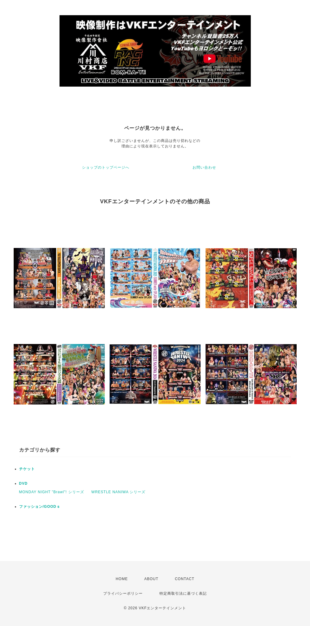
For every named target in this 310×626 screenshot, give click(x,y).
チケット (27, 469)
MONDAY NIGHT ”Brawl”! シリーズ (51, 492)
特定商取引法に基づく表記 (183, 593)
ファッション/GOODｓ (39, 506)
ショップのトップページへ (105, 167)
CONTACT (184, 579)
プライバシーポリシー (123, 593)
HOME (122, 579)
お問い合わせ (204, 167)
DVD (23, 483)
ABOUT (151, 579)
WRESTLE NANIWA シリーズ (118, 492)
